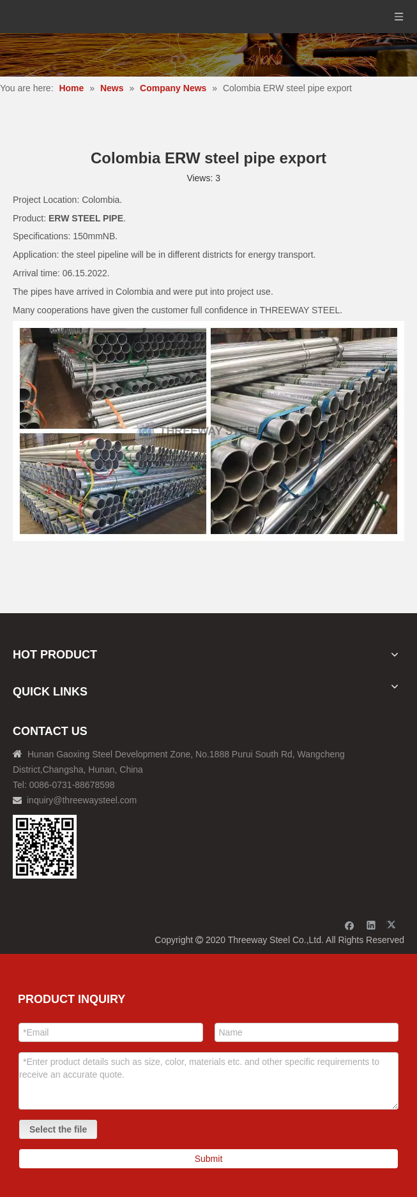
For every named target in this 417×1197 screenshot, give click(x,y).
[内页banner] (208, 55)
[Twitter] (393, 925)
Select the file (58, 1129)
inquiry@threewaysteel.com (82, 800)
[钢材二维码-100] (45, 847)
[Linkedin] (371, 925)
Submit (209, 1159)
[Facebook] (350, 925)
